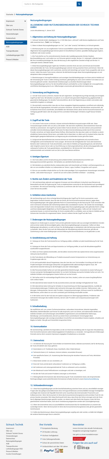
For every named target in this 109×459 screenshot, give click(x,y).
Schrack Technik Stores (15, 30)
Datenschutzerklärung (91, 379)
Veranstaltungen (12, 34)
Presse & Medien (12, 60)
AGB (7, 47)
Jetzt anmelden (78, 439)
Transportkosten (12, 51)
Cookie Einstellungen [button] (13, 454)
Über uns (9, 25)
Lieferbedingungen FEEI (15, 55)
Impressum (10, 21)
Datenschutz (11, 38)
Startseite (9, 14)
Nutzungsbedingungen (14, 42)
